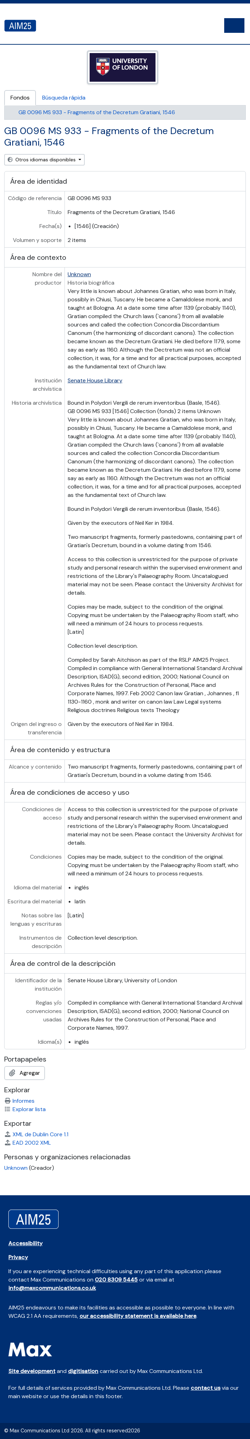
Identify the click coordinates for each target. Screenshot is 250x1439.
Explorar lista (25, 1109)
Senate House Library (95, 380)
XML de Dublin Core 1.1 (36, 1134)
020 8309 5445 (116, 1279)
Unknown (79, 274)
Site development (31, 1371)
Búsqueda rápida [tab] (63, 97)
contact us (205, 1388)
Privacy (18, 1257)
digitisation (83, 1371)
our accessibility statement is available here (137, 1316)
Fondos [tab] (20, 97)
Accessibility (25, 1243)
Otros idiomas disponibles (42, 159)
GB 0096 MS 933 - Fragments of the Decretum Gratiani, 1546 (96, 112)
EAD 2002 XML (27, 1142)
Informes (19, 1100)
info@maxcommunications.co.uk (52, 1288)
